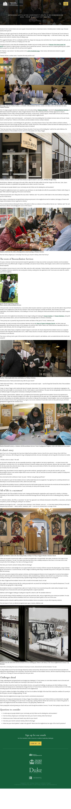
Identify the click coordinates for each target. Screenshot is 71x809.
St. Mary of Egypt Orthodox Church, (45, 323)
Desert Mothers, (59, 316)
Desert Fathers (48, 316)
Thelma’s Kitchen (42, 110)
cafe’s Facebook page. (33, 51)
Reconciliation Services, (62, 110)
